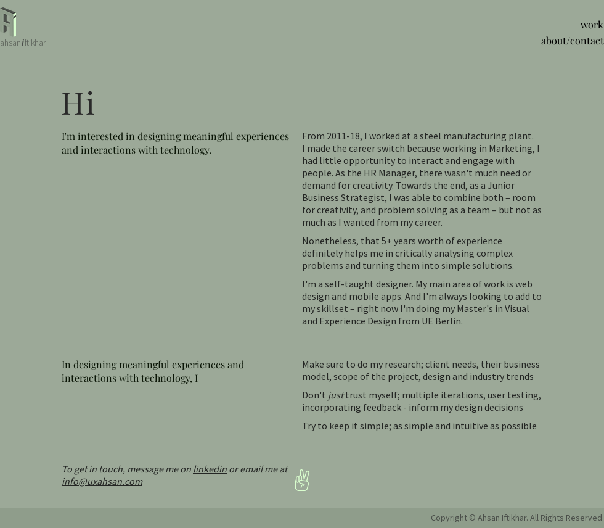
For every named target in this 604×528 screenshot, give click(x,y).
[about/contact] (567, 41)
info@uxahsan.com (102, 481)
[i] (23, 43)
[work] (588, 25)
